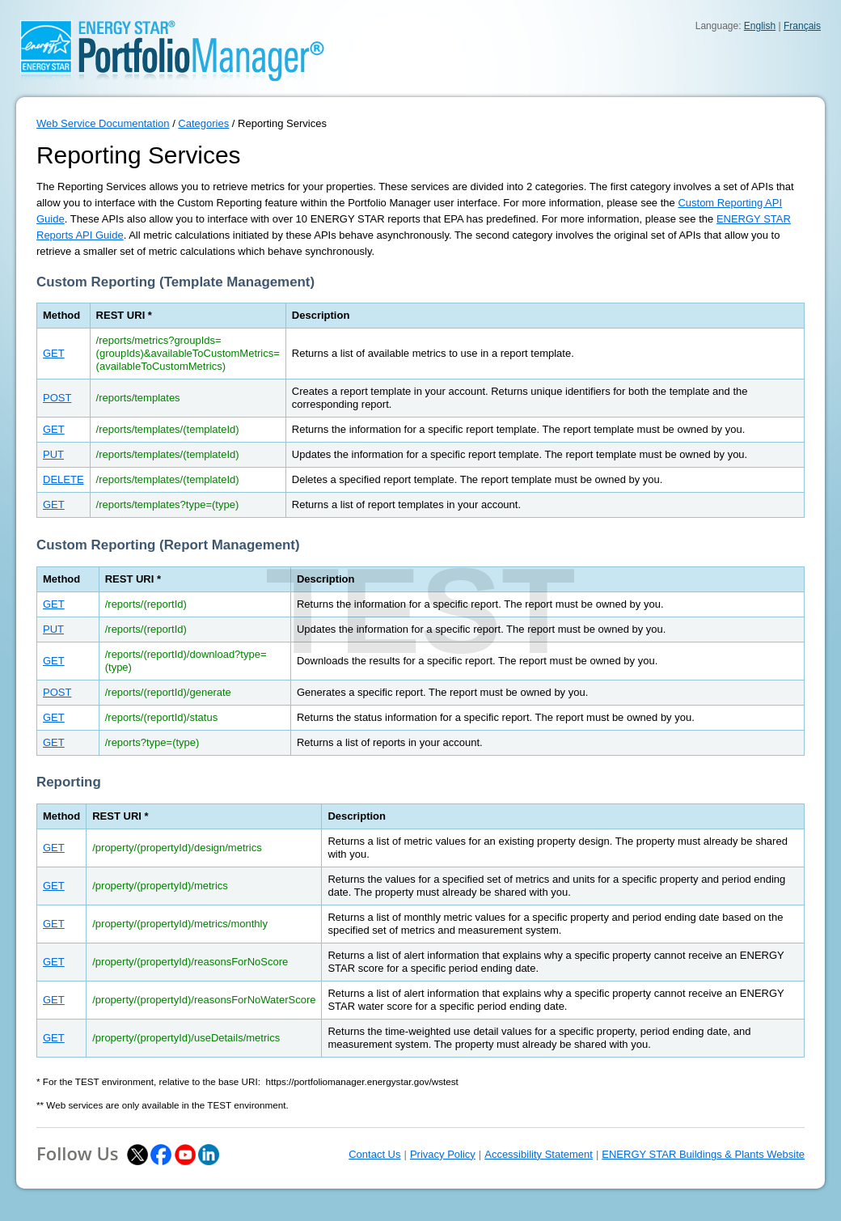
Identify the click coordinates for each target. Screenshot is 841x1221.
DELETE (63, 479)
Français (802, 26)
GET (54, 353)
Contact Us (374, 1154)
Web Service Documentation (103, 123)
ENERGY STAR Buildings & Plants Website (703, 1154)
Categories (203, 123)
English (759, 26)
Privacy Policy (442, 1154)
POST (57, 398)
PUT (53, 454)
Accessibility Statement (538, 1154)
